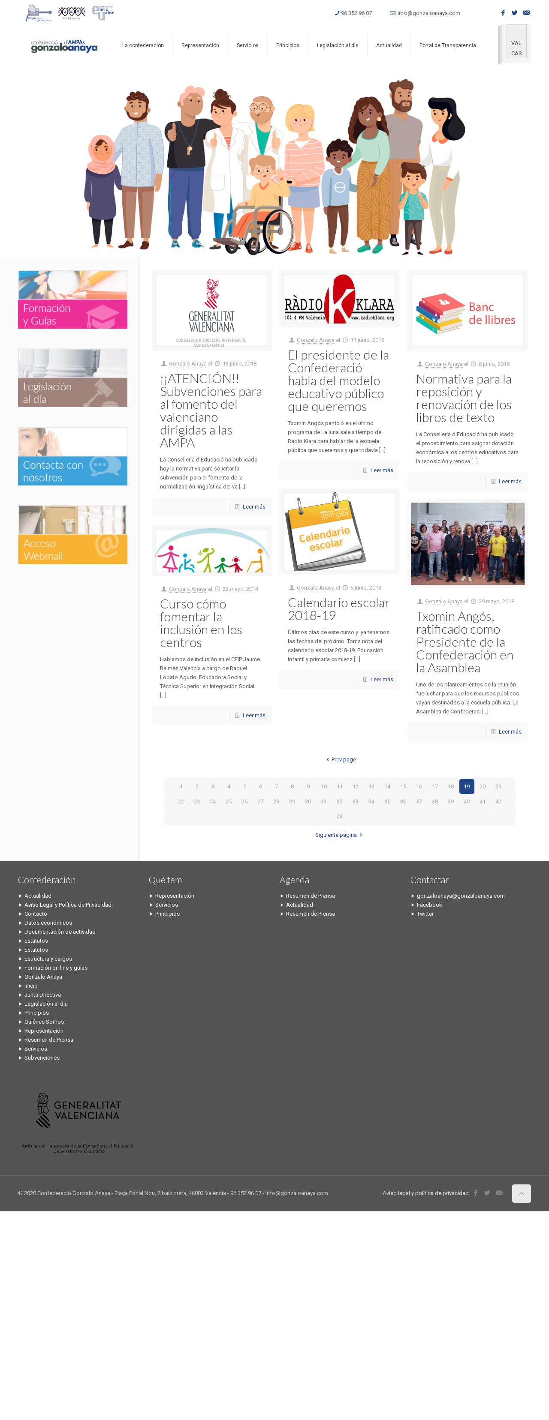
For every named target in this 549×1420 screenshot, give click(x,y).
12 (356, 786)
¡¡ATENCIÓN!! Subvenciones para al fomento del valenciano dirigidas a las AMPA (211, 410)
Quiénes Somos (44, 1022)
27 (260, 801)
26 (244, 801)
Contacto (35, 914)
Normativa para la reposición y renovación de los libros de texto (464, 398)
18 (451, 786)
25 (229, 801)
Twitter (425, 914)
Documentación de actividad (60, 932)
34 (371, 801)
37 (419, 801)
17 (435, 786)
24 (213, 801)
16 (419, 786)
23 (197, 801)
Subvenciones (42, 1058)
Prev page (340, 759)
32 (340, 801)
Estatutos (36, 941)
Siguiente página (340, 835)
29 (292, 801)
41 (483, 801)
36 (403, 801)
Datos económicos (48, 923)
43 (340, 816)
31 (324, 801)
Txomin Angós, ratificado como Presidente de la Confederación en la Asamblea (464, 641)
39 (451, 801)
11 (340, 786)
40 (467, 801)
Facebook (429, 905)
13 (371, 786)
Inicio (31, 986)
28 (276, 801)
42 (498, 801)
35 (387, 801)
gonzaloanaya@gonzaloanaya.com (461, 896)
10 (324, 786)
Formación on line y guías (55, 968)
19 (467, 786)
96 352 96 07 (356, 13)
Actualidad (37, 896)
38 (435, 801)
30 (308, 801)
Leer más (254, 506)
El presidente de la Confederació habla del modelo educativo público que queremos (338, 380)
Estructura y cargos (48, 959)
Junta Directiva (42, 995)
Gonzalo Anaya (188, 363)
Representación (43, 1031)
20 (483, 786)
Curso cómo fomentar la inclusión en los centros (201, 623)
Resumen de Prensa (48, 1040)
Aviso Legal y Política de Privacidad (68, 905)
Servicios (35, 1049)
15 (403, 786)
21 (498, 786)
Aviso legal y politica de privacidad (426, 1193)
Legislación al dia (46, 1004)
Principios (36, 1013)
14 (387, 786)
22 (181, 801)
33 (356, 801)
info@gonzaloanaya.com (429, 13)
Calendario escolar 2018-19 (339, 608)
